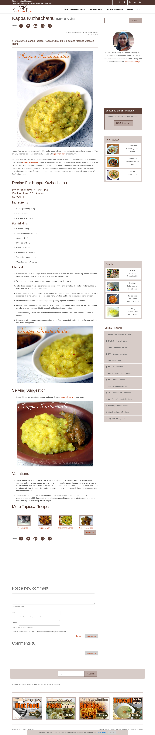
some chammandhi (30, 162)
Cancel (78, 636)
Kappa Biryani (45, 522)
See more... (90, 532)
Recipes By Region (96, 10)
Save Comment (91, 636)
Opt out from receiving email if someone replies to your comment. (39, 632)
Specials (130, 10)
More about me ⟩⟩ (132, 62)
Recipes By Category (79, 10)
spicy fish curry (59, 154)
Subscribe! (123, 123)
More (139, 10)
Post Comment (91, 653)
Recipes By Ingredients (115, 10)
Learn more (101, 732)
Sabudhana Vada (86, 522)
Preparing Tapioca (24, 522)
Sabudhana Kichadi (65, 522)
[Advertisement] (55, 564)
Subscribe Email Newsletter (120, 110)
